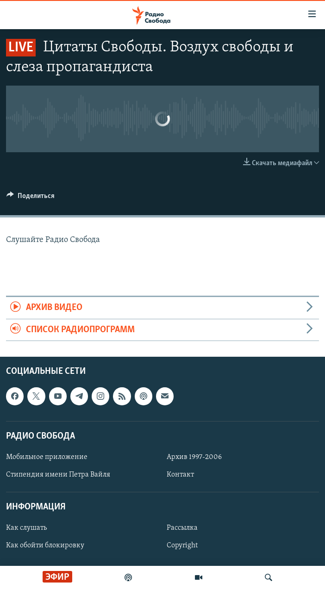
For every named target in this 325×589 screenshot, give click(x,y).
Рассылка (182, 528)
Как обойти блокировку (45, 546)
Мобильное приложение (47, 457)
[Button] (30, 198)
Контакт (180, 474)
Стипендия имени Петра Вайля (58, 474)
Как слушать (26, 528)
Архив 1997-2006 (194, 457)
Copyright (182, 546)
